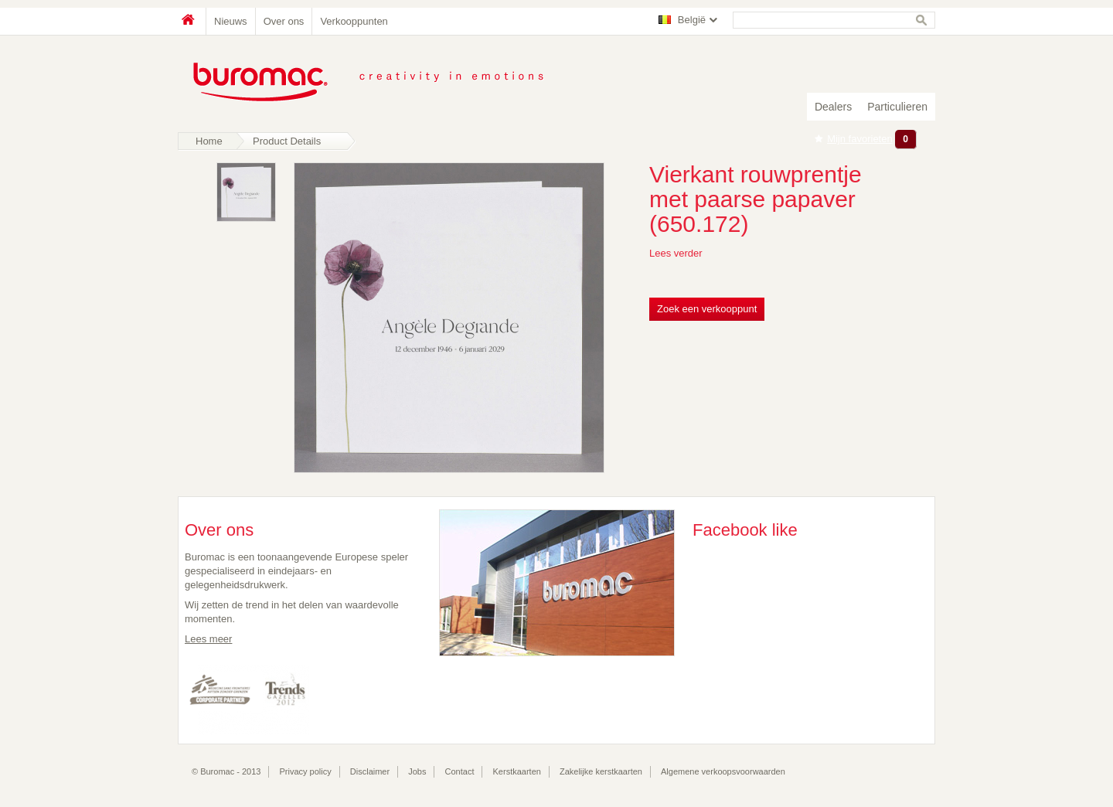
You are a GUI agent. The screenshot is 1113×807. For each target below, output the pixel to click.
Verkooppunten (353, 21)
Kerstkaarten (517, 771)
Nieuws (230, 21)
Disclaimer (370, 771)
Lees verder (676, 253)
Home (192, 21)
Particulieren (897, 106)
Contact (460, 771)
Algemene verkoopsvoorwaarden (723, 771)
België (692, 20)
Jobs (417, 771)
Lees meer (208, 639)
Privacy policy (306, 771)
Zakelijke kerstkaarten (601, 771)
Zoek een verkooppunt (707, 309)
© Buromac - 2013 (226, 771)
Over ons (284, 21)
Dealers (833, 106)
